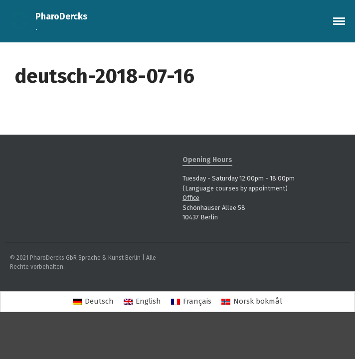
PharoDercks (61, 16)
